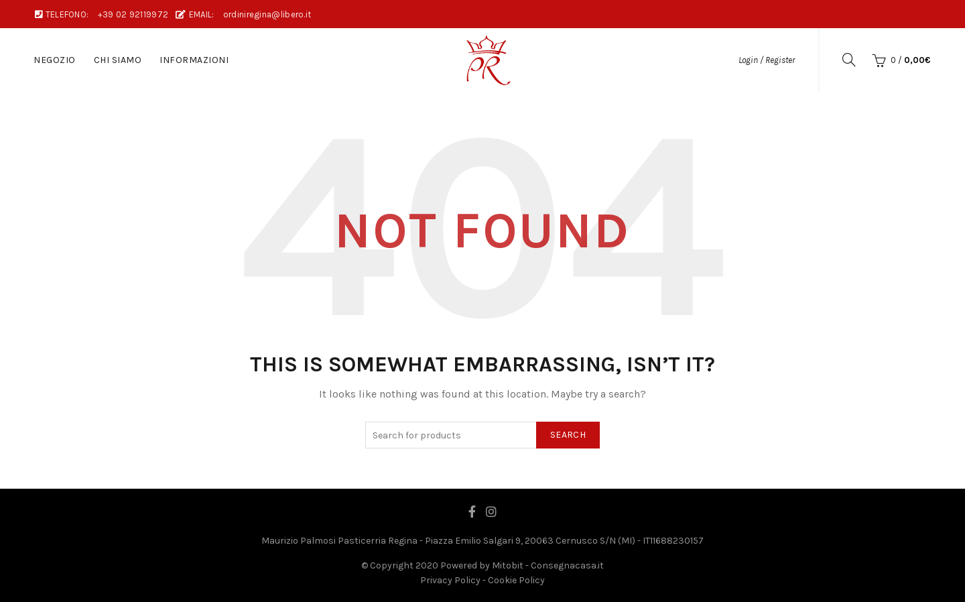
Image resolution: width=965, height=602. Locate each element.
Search (568, 434)
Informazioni (194, 60)
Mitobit (507, 565)
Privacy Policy (450, 580)
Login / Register (766, 60)
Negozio (55, 60)
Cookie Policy (516, 580)
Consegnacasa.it (567, 565)
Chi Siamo (118, 60)
